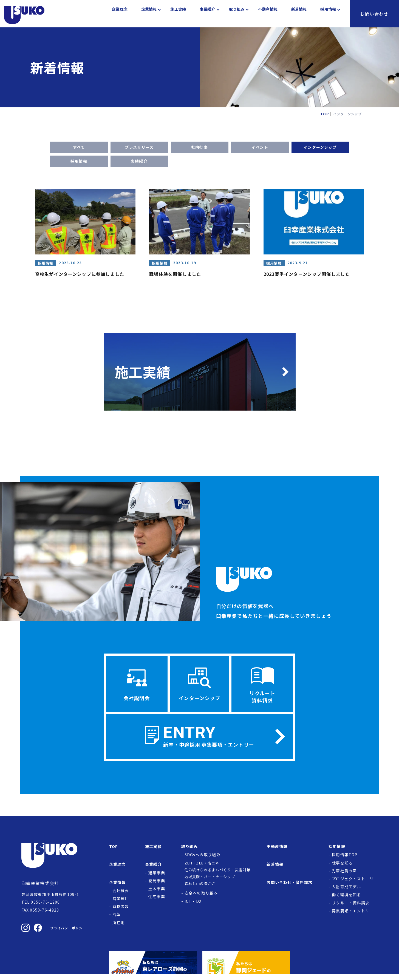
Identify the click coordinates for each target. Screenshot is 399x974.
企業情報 (149, 13)
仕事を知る (342, 865)
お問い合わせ (374, 13)
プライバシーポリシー (68, 930)
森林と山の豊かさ (200, 885)
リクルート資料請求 (350, 905)
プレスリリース (139, 147)
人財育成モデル (346, 889)
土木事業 (156, 890)
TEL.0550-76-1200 (40, 904)
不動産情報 (268, 13)
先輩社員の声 (344, 873)
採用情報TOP (344, 857)
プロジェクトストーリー (355, 881)
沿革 (116, 916)
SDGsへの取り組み (202, 857)
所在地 (118, 924)
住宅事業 (156, 898)
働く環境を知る (346, 896)
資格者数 (120, 908)
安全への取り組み (201, 895)
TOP (113, 848)
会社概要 (120, 892)
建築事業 (156, 875)
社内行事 (199, 147)
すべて (79, 147)
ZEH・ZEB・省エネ (202, 865)
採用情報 (78, 161)
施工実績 (178, 13)
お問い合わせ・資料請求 (289, 884)
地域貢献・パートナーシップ (210, 878)
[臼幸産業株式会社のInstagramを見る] (25, 930)
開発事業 (156, 883)
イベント (259, 147)
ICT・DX (193, 903)
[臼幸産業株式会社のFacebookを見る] (38, 930)
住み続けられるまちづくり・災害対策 (218, 872)
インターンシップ (320, 147)
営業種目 (120, 900)
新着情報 (299, 13)
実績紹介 (139, 161)
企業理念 (120, 13)
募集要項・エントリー (352, 913)
